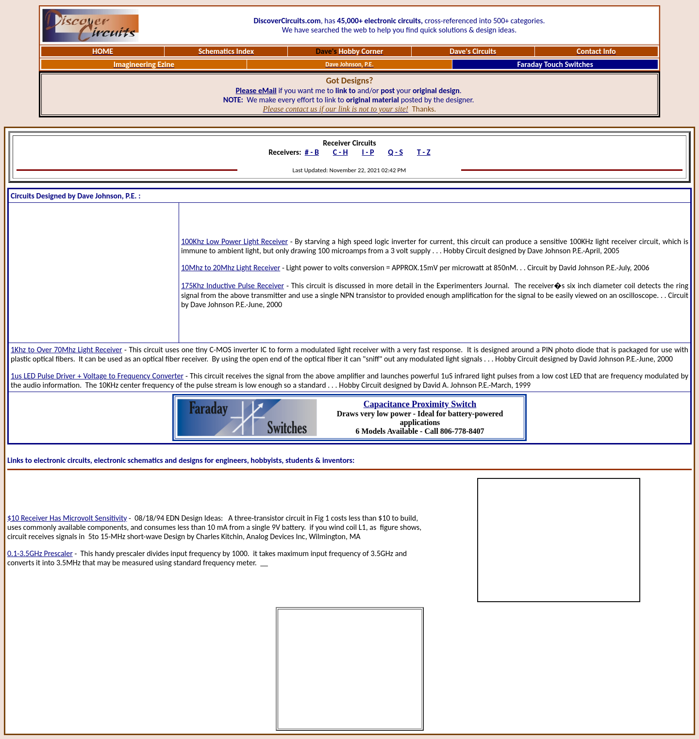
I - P (368, 152)
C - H (340, 152)
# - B (312, 152)
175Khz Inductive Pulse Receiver (232, 285)
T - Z (424, 152)
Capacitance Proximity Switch (420, 404)
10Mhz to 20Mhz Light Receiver (230, 267)
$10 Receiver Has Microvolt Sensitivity (67, 518)
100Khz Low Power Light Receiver (234, 241)
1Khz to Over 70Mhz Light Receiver (66, 349)
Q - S (395, 152)
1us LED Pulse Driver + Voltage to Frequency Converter (97, 375)
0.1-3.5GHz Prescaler (40, 553)
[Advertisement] (94, 273)
